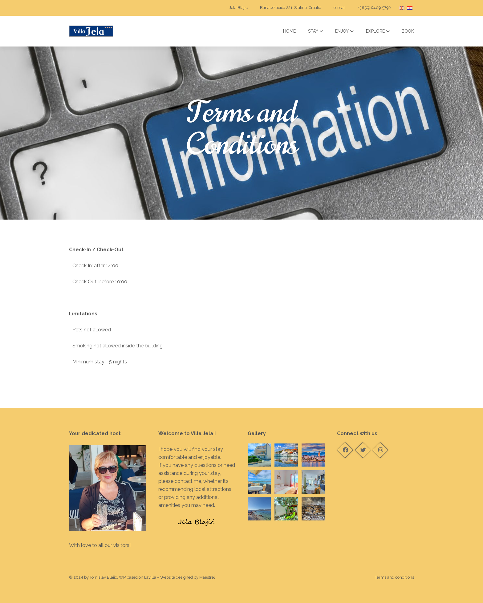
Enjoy (344, 31)
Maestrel (207, 577)
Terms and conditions (394, 577)
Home (289, 31)
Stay (315, 31)
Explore (378, 31)
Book (408, 31)
